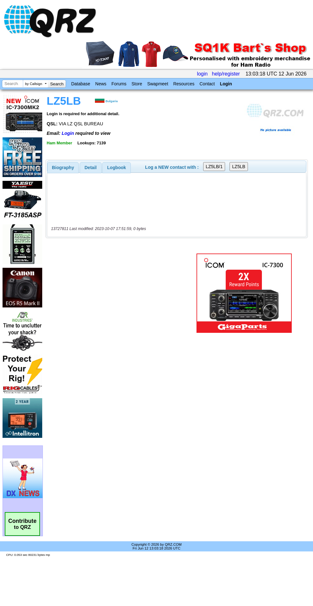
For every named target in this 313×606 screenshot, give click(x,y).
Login (226, 83)
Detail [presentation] (90, 167)
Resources (184, 83)
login (202, 73)
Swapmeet (157, 83)
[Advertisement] (117, 293)
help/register (226, 73)
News (100, 83)
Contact (207, 83)
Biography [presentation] (63, 167)
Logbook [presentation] (116, 167)
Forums (118, 83)
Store (136, 83)
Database (80, 83)
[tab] (63, 167)
